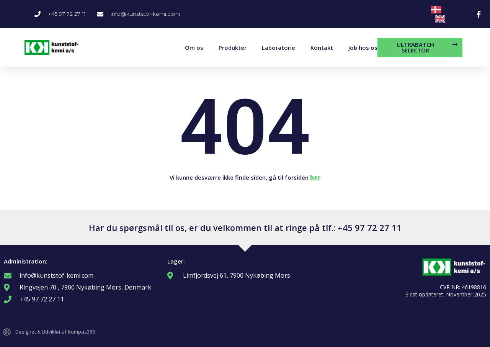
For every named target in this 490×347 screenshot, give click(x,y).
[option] (442, 19)
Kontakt (321, 47)
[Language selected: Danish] (448, 14)
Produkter (233, 47)
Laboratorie (278, 47)
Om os (194, 47)
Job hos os (362, 47)
